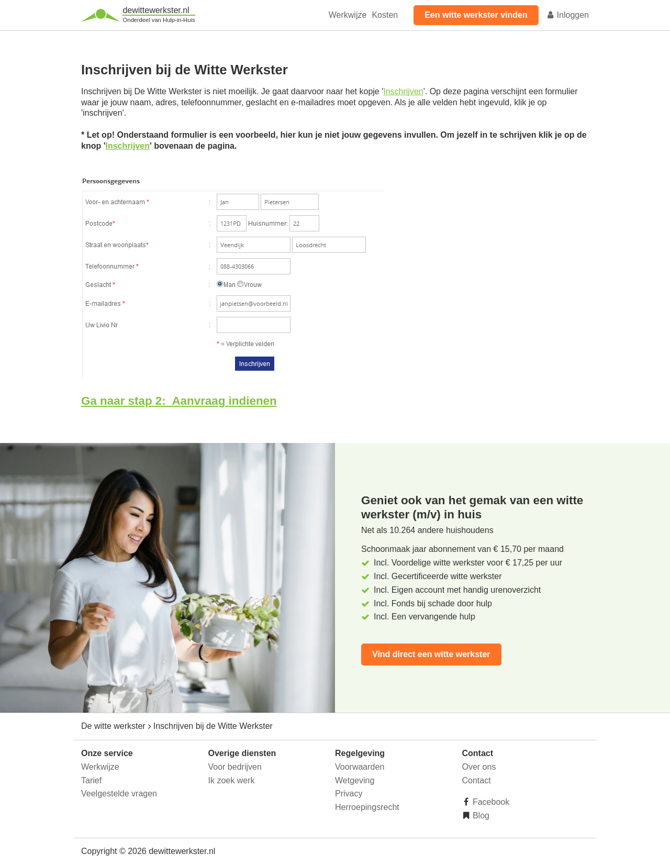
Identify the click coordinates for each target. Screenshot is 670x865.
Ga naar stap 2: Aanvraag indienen (179, 400)
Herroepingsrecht (367, 807)
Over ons (479, 766)
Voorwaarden (359, 766)
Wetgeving (354, 780)
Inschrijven (403, 91)
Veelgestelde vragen (119, 793)
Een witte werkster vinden (476, 14)
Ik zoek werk (231, 780)
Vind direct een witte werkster (431, 654)
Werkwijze (348, 14)
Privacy (348, 793)
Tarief (91, 780)
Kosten (385, 14)
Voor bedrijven (235, 766)
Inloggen (567, 14)
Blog (480, 815)
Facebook (490, 801)
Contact (476, 780)
